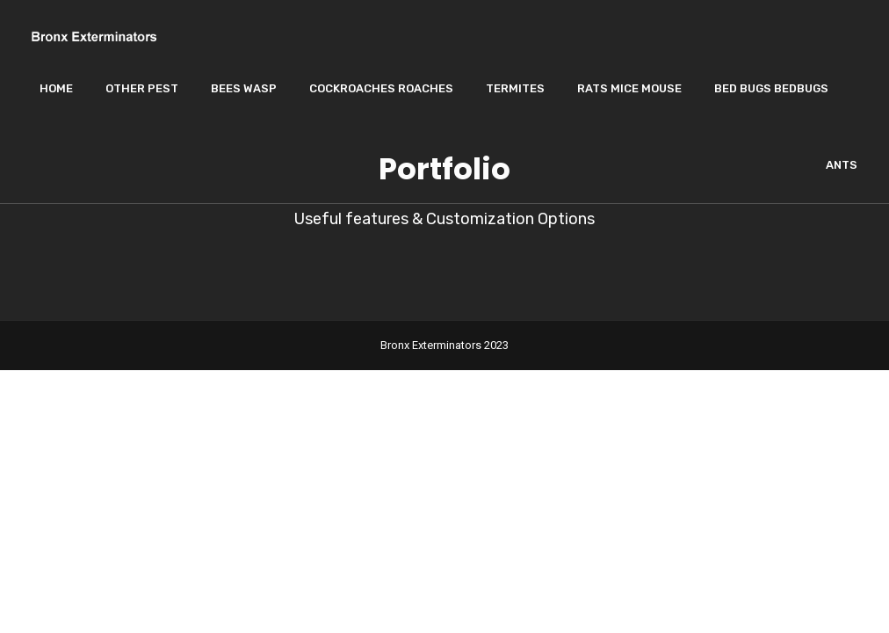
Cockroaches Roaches (381, 88)
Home (56, 88)
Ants (841, 164)
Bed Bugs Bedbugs (771, 88)
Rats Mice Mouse (629, 88)
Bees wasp (244, 88)
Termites (515, 88)
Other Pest (141, 88)
